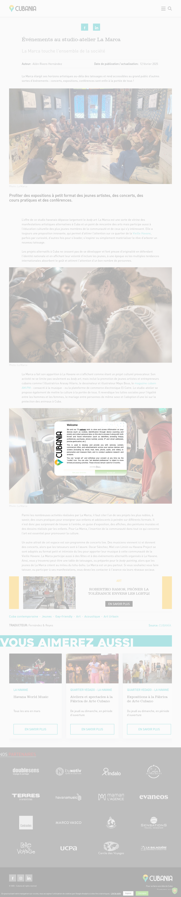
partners (83, 430)
